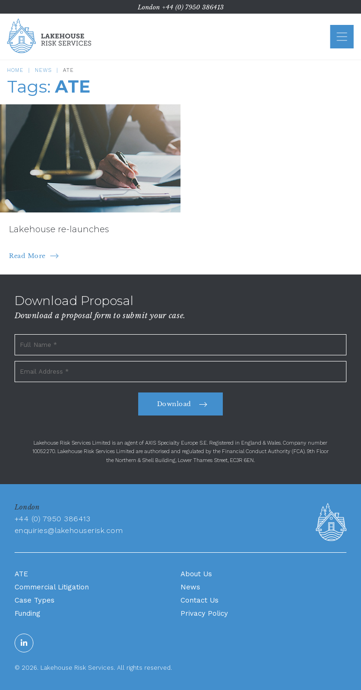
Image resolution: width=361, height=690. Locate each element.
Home (15, 70)
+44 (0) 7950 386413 (193, 7)
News (43, 70)
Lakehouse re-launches (59, 229)
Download (174, 404)
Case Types (35, 600)
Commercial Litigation (52, 587)
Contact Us (199, 600)
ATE (21, 574)
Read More (27, 256)
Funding (27, 613)
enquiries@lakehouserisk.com (69, 530)
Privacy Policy (204, 613)
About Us (196, 574)
